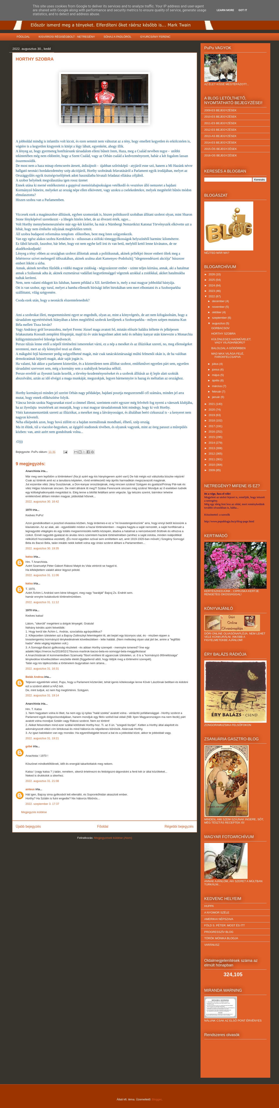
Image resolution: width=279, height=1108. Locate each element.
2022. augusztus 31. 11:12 (42, 602)
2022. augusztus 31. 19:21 (42, 738)
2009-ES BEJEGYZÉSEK (220, 110)
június (216, 369)
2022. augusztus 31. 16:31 (42, 668)
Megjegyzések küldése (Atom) (113, 837)
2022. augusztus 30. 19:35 (42, 548)
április (216, 380)
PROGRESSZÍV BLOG (218, 932)
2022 (212, 296)
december (218, 301)
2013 (212, 448)
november (218, 306)
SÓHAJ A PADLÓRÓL (117, 36)
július (215, 363)
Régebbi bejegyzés (179, 826)
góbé (29, 746)
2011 (212, 459)
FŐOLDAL (23, 36)
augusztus (219, 323)
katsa (29, 556)
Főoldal (102, 826)
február (217, 391)
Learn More (225, 10)
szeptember (220, 317)
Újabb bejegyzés (28, 826)
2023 (212, 291)
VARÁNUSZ (211, 944)
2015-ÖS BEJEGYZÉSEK (220, 149)
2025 (212, 279)
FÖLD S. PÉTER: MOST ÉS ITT (224, 925)
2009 (212, 470)
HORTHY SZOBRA (223, 333)
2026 (212, 274)
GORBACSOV (220, 328)
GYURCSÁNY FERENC (155, 36)
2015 (212, 437)
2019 (212, 415)
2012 (212, 453)
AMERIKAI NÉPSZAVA (218, 919)
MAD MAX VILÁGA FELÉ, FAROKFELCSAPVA (227, 355)
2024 (212, 285)
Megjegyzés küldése (34, 812)
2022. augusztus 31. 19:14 (42, 695)
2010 (212, 464)
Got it (242, 10)
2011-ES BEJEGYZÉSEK (220, 123)
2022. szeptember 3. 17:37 (42, 803)
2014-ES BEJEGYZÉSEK (220, 142)
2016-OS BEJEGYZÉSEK (220, 155)
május (216, 375)
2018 (212, 420)
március (217, 386)
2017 (212, 426)
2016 (212, 431)
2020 (212, 409)
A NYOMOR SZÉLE (216, 912)
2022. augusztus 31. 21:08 (42, 781)
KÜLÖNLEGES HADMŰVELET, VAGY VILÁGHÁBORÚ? (231, 341)
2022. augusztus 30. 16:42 (42, 501)
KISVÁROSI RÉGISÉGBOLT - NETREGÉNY (67, 36)
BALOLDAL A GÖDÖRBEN (228, 348)
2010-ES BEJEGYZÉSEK (220, 116)
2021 (212, 404)
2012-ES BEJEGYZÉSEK (220, 129)
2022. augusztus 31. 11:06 (42, 575)
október (217, 312)
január (216, 397)
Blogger (157, 1099)
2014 (212, 442)
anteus (30, 789)
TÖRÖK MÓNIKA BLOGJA (221, 938)
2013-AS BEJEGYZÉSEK (220, 136)
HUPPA (209, 906)
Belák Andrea (35, 676)
